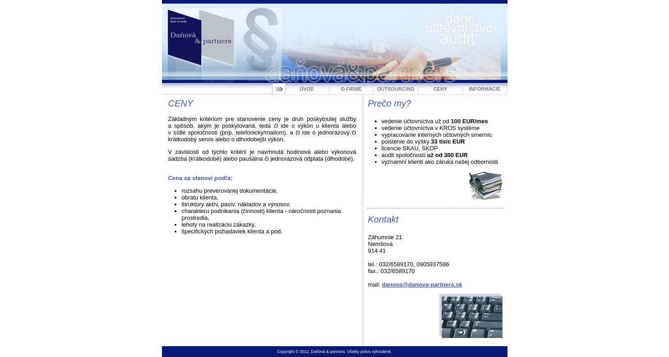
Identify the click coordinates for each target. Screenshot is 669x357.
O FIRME (351, 89)
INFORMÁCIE (485, 89)
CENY (441, 89)
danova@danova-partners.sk (422, 284)
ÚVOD (307, 89)
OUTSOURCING (396, 89)
